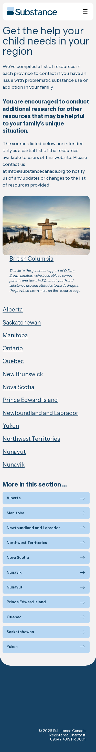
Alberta (13, 309)
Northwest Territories (31, 438)
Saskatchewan (22, 322)
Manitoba (15, 335)
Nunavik (14, 464)
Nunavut (14, 451)
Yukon (11, 425)
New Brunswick (23, 374)
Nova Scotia (18, 387)
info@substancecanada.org (36, 171)
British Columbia (31, 258)
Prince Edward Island (30, 400)
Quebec (13, 361)
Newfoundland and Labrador (40, 413)
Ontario (13, 348)
